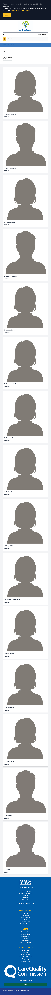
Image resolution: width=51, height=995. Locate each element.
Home (4, 44)
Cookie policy (15, 10)
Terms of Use (25, 932)
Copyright (25, 940)
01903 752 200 (29, 903)
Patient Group (25, 922)
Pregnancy (25, 959)
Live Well (25, 952)
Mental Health (25, 955)
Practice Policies (25, 924)
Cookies (25, 938)
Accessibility (25, 936)
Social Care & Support (25, 957)
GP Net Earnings (25, 915)
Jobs (25, 919)
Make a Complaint (25, 942)
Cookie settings (25, 10)
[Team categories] (25, 52)
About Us (25, 913)
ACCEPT (7, 15)
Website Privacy (25, 934)
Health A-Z (25, 950)
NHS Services (25, 961)
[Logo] (25, 25)
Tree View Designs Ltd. (14, 990)
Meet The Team (25, 917)
